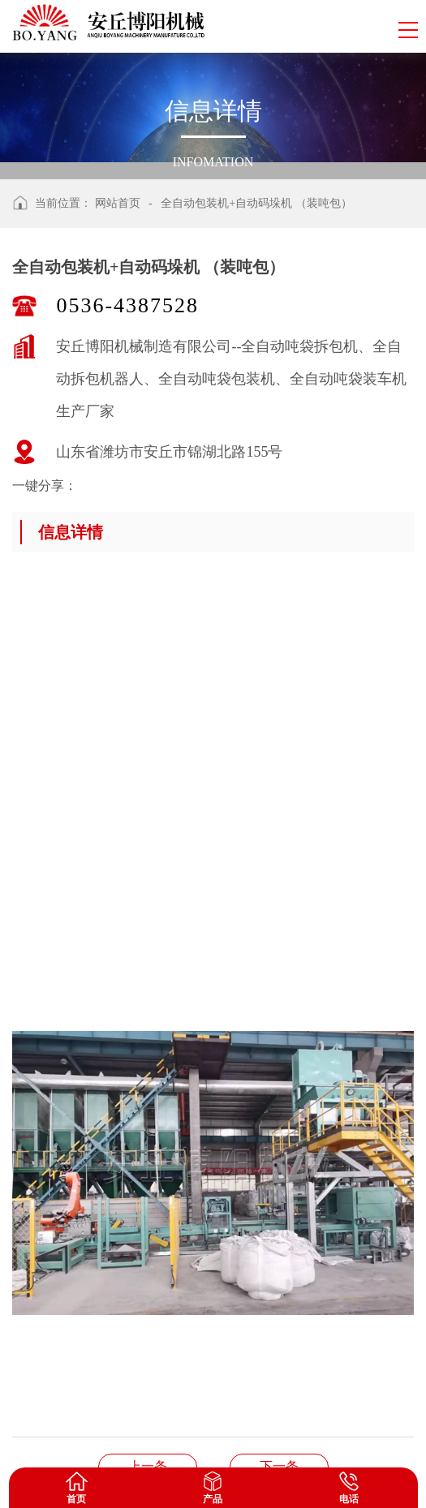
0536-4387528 (127, 305)
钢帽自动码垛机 (279, 1466)
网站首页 (117, 203)
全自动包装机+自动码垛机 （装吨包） (256, 203)
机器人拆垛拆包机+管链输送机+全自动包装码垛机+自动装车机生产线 (147, 1466)
